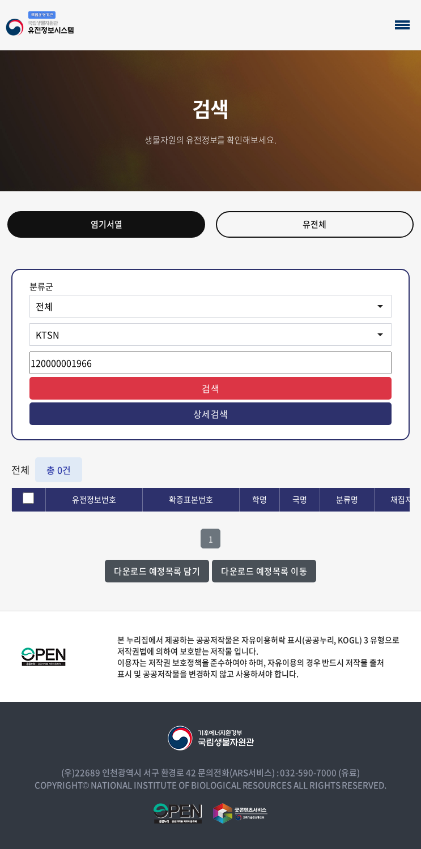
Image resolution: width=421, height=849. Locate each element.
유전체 (314, 224)
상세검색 (210, 414)
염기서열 (106, 224)
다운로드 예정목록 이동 (264, 571)
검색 (210, 388)
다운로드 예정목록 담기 (157, 571)
